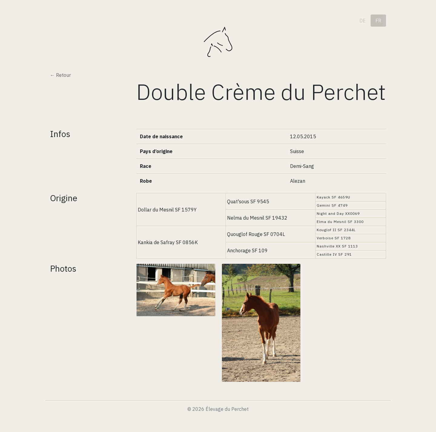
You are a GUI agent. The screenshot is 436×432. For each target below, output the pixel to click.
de (362, 21)
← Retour (60, 75)
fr (378, 21)
